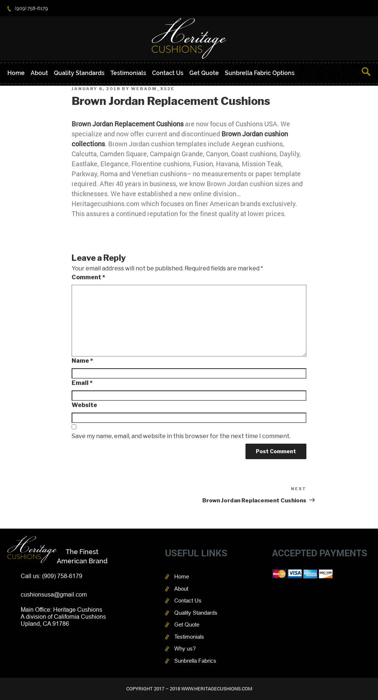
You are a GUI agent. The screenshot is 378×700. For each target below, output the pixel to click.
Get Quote (204, 72)
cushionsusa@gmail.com (54, 594)
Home (16, 72)
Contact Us (167, 72)
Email (82, 382)
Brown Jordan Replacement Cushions (127, 123)
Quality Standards (79, 72)
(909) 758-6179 (27, 8)
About (39, 72)
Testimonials (128, 72)
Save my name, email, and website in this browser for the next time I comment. (181, 436)
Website (84, 405)
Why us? (185, 648)
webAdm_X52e (153, 88)
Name (82, 360)
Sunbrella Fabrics (195, 661)
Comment (88, 277)
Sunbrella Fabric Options (260, 72)
